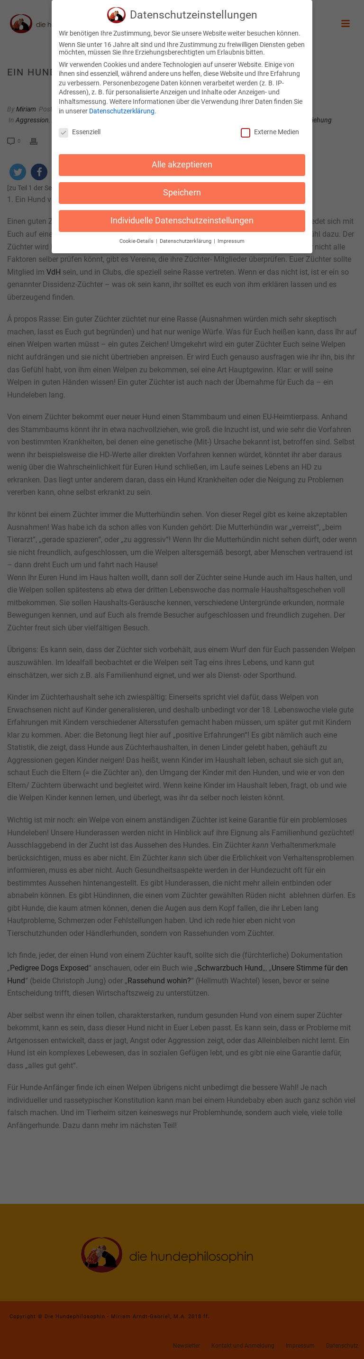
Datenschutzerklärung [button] (186, 235)
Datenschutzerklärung (122, 105)
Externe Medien (270, 125)
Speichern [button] (182, 186)
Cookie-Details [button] (137, 235)
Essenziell (79, 125)
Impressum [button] (231, 235)
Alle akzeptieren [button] (182, 158)
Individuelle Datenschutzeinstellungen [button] (182, 214)
